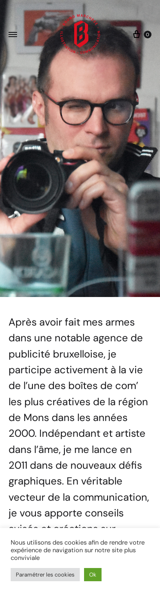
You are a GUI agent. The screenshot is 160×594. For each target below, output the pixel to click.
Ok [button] (92, 574)
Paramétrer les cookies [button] (45, 574)
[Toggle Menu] (13, 35)
